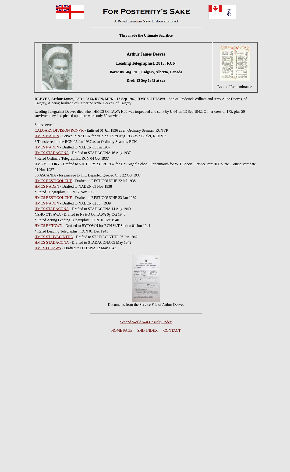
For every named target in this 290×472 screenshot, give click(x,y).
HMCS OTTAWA (48, 248)
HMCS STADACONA (52, 153)
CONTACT (172, 330)
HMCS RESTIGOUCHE (53, 181)
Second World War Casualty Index (146, 322)
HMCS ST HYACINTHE (54, 237)
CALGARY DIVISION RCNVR (59, 130)
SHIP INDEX (147, 330)
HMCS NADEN (47, 136)
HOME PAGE (121, 330)
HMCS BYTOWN (48, 226)
